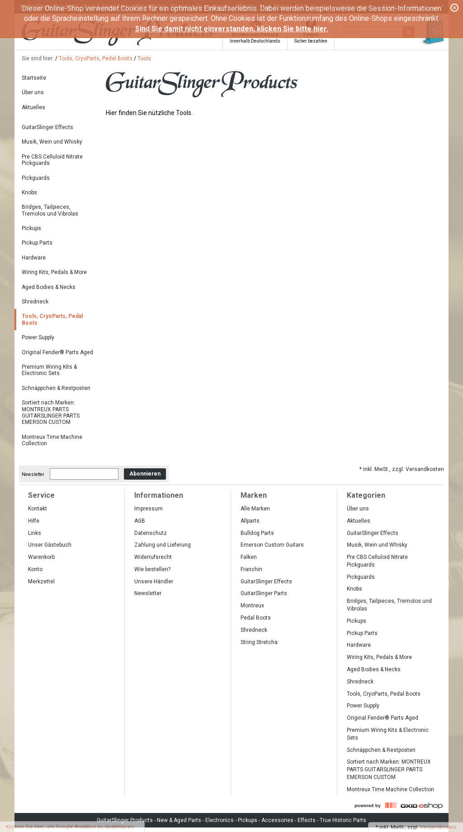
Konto (35, 569)
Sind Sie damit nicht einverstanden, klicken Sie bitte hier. (231, 28)
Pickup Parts (37, 243)
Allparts (250, 521)
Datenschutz (150, 533)
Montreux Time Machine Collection (52, 440)
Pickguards (36, 178)
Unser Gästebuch (49, 545)
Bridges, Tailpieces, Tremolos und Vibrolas (50, 210)
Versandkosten (438, 827)
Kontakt (37, 508)
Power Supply (38, 337)
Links (34, 533)
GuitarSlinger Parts (264, 593)
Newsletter (33, 473)
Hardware (34, 258)
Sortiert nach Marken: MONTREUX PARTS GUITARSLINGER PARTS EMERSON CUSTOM (51, 412)
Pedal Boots (256, 618)
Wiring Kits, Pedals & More (54, 272)
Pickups (31, 228)
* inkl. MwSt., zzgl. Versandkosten (401, 469)
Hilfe (33, 521)
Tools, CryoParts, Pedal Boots (95, 58)
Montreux (252, 605)
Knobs (29, 192)
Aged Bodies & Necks (49, 287)
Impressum (148, 508)
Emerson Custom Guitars (272, 545)
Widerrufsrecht (153, 557)
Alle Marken (255, 508)
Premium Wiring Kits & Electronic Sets (49, 370)
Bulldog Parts (257, 533)
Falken (249, 557)
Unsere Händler (153, 581)
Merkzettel (41, 581)
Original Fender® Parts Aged (57, 352)
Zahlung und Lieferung (162, 545)
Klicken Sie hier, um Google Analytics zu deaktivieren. (70, 827)
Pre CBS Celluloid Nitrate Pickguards (52, 160)
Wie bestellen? (152, 569)
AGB (139, 521)
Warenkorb (41, 557)
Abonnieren (145, 474)
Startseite (34, 78)
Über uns (33, 92)
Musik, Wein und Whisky (52, 142)
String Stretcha (259, 642)
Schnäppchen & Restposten (56, 388)
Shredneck (35, 301)
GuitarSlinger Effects (47, 127)
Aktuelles (33, 107)
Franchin (251, 569)
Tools (144, 58)
